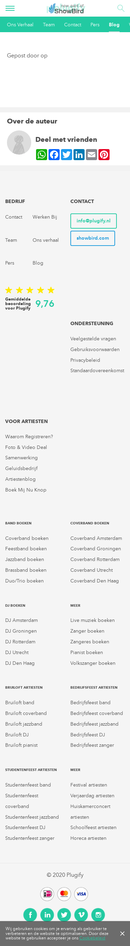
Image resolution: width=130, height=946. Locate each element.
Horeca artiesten (88, 838)
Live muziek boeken (92, 620)
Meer (75, 605)
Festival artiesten (88, 785)
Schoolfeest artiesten (93, 827)
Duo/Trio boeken (24, 581)
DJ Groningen (21, 631)
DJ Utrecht (16, 652)
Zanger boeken (87, 631)
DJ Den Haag (20, 663)
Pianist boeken (86, 652)
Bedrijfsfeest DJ (87, 735)
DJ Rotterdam (20, 642)
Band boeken (18, 523)
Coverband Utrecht (91, 570)
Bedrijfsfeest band (90, 703)
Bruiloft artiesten (24, 687)
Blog (114, 25)
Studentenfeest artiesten (31, 770)
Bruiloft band (19, 703)
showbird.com (93, 238)
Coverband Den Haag (94, 581)
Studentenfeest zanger (29, 838)
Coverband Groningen (95, 549)
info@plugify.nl (94, 221)
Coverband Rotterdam (95, 559)
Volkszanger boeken (92, 663)
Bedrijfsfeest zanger (92, 745)
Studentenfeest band (28, 785)
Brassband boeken (25, 570)
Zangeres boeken (89, 642)
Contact (72, 25)
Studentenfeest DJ (25, 827)
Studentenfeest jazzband (32, 817)
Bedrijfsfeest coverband (96, 713)
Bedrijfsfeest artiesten (94, 687)
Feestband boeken (26, 549)
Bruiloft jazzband (23, 724)
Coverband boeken (27, 538)
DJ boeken (15, 605)
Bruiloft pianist (21, 745)
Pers (94, 25)
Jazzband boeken (24, 559)
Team (49, 25)
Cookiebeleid (92, 938)
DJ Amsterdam (21, 620)
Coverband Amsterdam (96, 538)
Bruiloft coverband (26, 713)
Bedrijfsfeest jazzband (94, 724)
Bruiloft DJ (17, 735)
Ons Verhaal (20, 25)
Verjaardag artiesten (92, 796)
